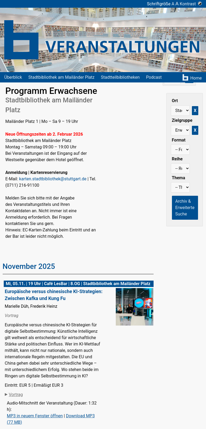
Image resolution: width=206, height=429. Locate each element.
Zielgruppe (182, 120)
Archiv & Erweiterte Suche (185, 207)
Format (179, 140)
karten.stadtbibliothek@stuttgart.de (52, 178)
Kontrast (191, 3)
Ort (175, 100)
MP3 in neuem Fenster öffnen (35, 415)
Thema (178, 177)
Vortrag (16, 394)
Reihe (177, 158)
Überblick (13, 77)
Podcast (154, 77)
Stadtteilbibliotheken (120, 77)
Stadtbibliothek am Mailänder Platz (61, 77)
